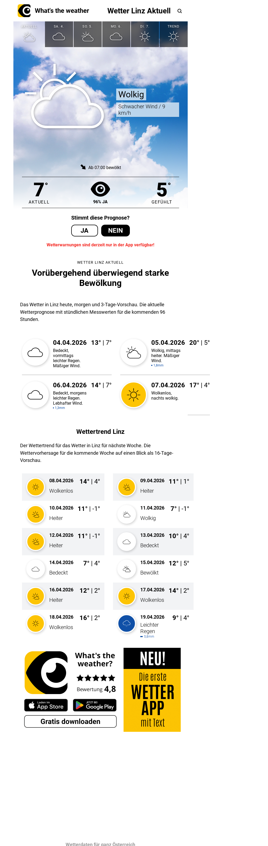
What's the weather (53, 10)
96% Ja (100, 192)
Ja (84, 230)
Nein (115, 230)
